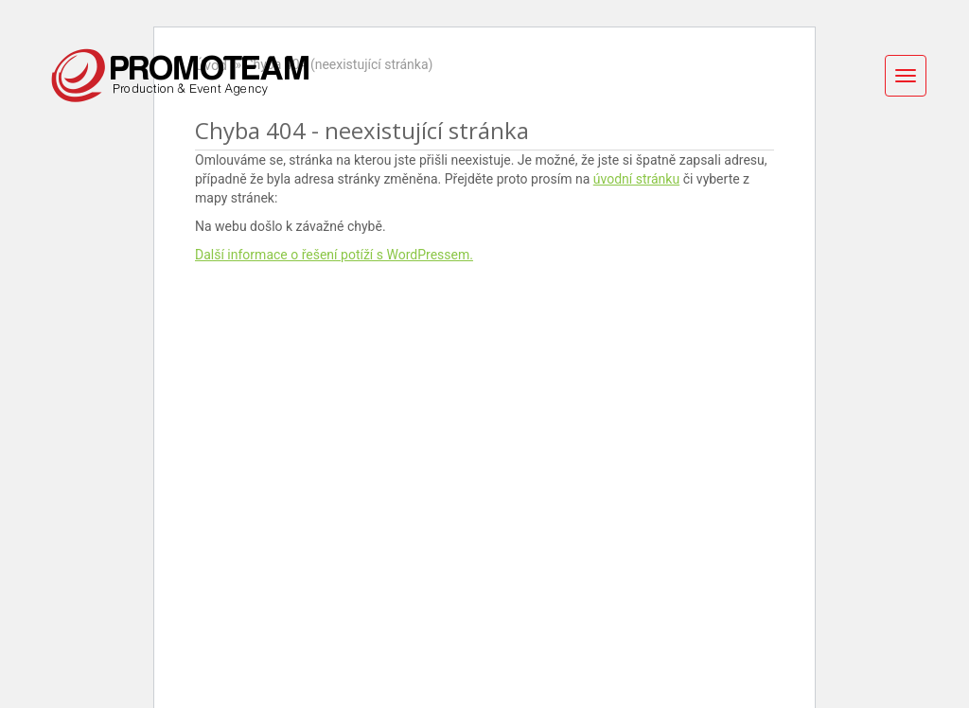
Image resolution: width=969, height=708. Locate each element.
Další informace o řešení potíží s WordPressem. (334, 254)
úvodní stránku (636, 178)
